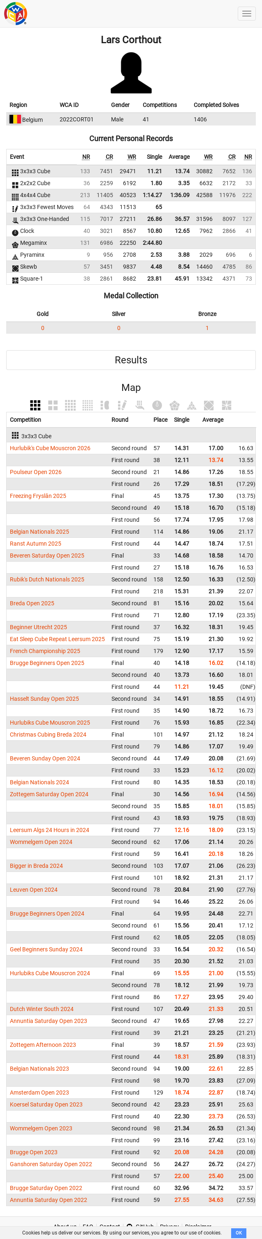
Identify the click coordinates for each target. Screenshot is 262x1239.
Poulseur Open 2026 (36, 472)
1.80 (156, 183)
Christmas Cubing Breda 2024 (48, 734)
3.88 (184, 254)
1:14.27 (152, 195)
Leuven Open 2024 (34, 889)
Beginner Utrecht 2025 (38, 627)
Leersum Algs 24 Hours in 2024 (49, 830)
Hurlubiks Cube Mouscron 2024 (50, 973)
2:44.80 (152, 242)
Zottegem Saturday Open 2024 (49, 794)
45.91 (182, 278)
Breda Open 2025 (32, 603)
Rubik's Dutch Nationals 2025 (47, 579)
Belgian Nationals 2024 (39, 782)
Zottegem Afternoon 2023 (43, 1044)
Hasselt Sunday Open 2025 (44, 698)
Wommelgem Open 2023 (41, 1128)
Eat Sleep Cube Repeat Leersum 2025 (57, 639)
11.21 (154, 171)
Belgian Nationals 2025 (39, 531)
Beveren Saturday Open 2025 (47, 555)
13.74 (182, 171)
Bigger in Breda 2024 (36, 865)
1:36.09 (180, 195)
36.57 (182, 219)
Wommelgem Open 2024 (41, 842)
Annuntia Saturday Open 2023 (48, 1021)
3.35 (184, 183)
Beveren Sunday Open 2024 (45, 758)
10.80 (154, 231)
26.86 (154, 219)
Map (131, 387)
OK (239, 1233)
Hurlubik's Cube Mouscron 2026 (50, 448)
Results (131, 360)
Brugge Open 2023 (34, 1152)
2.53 (156, 254)
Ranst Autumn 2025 (35, 543)
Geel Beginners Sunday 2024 (46, 949)
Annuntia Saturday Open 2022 (48, 1200)
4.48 (156, 266)
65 (158, 207)
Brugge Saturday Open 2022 (46, 1188)
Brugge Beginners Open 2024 (47, 913)
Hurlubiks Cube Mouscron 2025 (50, 722)
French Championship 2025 (45, 651)
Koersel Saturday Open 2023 (46, 1104)
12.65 (182, 231)
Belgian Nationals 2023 (39, 1068)
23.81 (154, 278)
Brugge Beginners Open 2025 (47, 663)
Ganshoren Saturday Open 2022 (51, 1164)
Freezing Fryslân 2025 (38, 496)
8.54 (184, 266)
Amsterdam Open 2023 (39, 1092)
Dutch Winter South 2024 (42, 1009)
